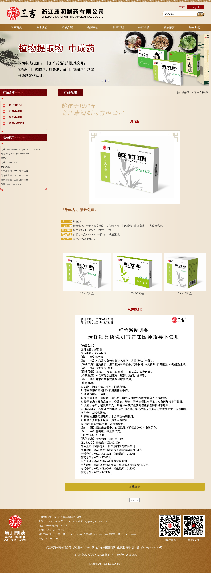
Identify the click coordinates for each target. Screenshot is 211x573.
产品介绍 (67, 27)
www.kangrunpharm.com (56, 525)
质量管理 (118, 27)
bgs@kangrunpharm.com (18, 153)
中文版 (182, 7)
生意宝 (121, 547)
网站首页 (16, 27)
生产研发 (143, 27)
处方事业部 (15, 111)
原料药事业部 (16, 123)
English (196, 7)
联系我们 (194, 27)
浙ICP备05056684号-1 (152, 547)
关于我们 (41, 27)
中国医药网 (109, 547)
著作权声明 (132, 547)
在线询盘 (134, 486)
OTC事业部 (15, 105)
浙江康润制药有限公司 (58, 547)
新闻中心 (92, 27)
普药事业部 (15, 117)
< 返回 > (134, 500)
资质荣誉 (169, 27)
